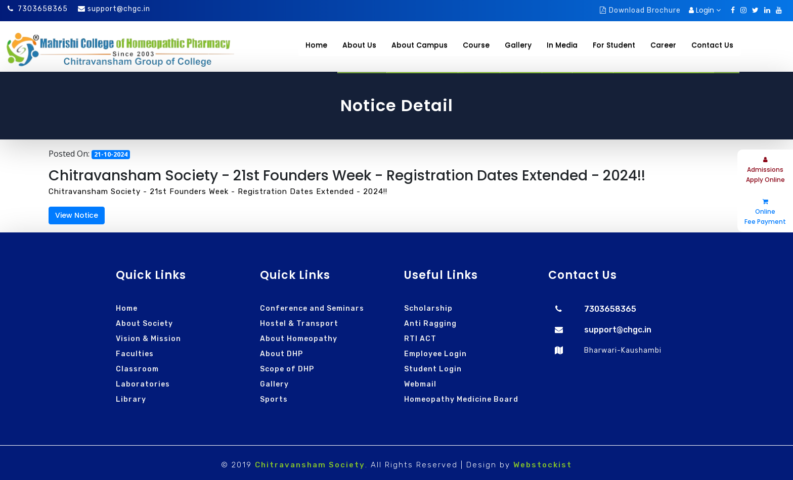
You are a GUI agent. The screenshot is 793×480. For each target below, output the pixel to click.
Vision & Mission (148, 338)
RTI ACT (420, 338)
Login (705, 10)
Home (316, 45)
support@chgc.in (118, 9)
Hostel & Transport (299, 323)
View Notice (76, 215)
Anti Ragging (430, 323)
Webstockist (542, 464)
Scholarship (428, 308)
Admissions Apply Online (765, 170)
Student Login (433, 369)
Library (131, 399)
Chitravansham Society (310, 464)
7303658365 (38, 9)
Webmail (420, 384)
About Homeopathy (298, 338)
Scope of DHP (287, 369)
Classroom (137, 369)
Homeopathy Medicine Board (461, 399)
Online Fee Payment (765, 212)
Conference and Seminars (312, 308)
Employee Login (435, 354)
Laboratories (143, 384)
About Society (144, 323)
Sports (274, 399)
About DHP (281, 354)
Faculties (135, 354)
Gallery (274, 384)
